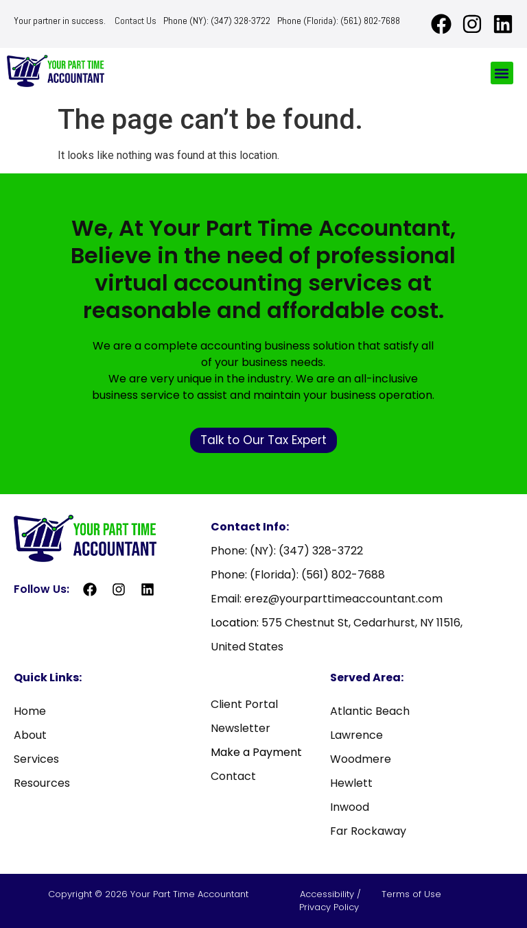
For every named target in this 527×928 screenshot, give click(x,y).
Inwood (349, 807)
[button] (502, 73)
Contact (233, 776)
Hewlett (351, 783)
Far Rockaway (368, 831)
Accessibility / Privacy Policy (330, 901)
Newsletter (240, 728)
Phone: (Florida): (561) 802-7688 (298, 575)
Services (36, 759)
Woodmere (360, 759)
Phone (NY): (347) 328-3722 (216, 20)
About (30, 735)
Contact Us (135, 20)
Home (30, 711)
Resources (42, 783)
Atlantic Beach (370, 711)
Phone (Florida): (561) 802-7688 (338, 20)
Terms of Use (411, 894)
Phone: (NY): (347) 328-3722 (287, 551)
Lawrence (356, 735)
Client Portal (244, 704)
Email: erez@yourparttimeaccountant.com (327, 599)
